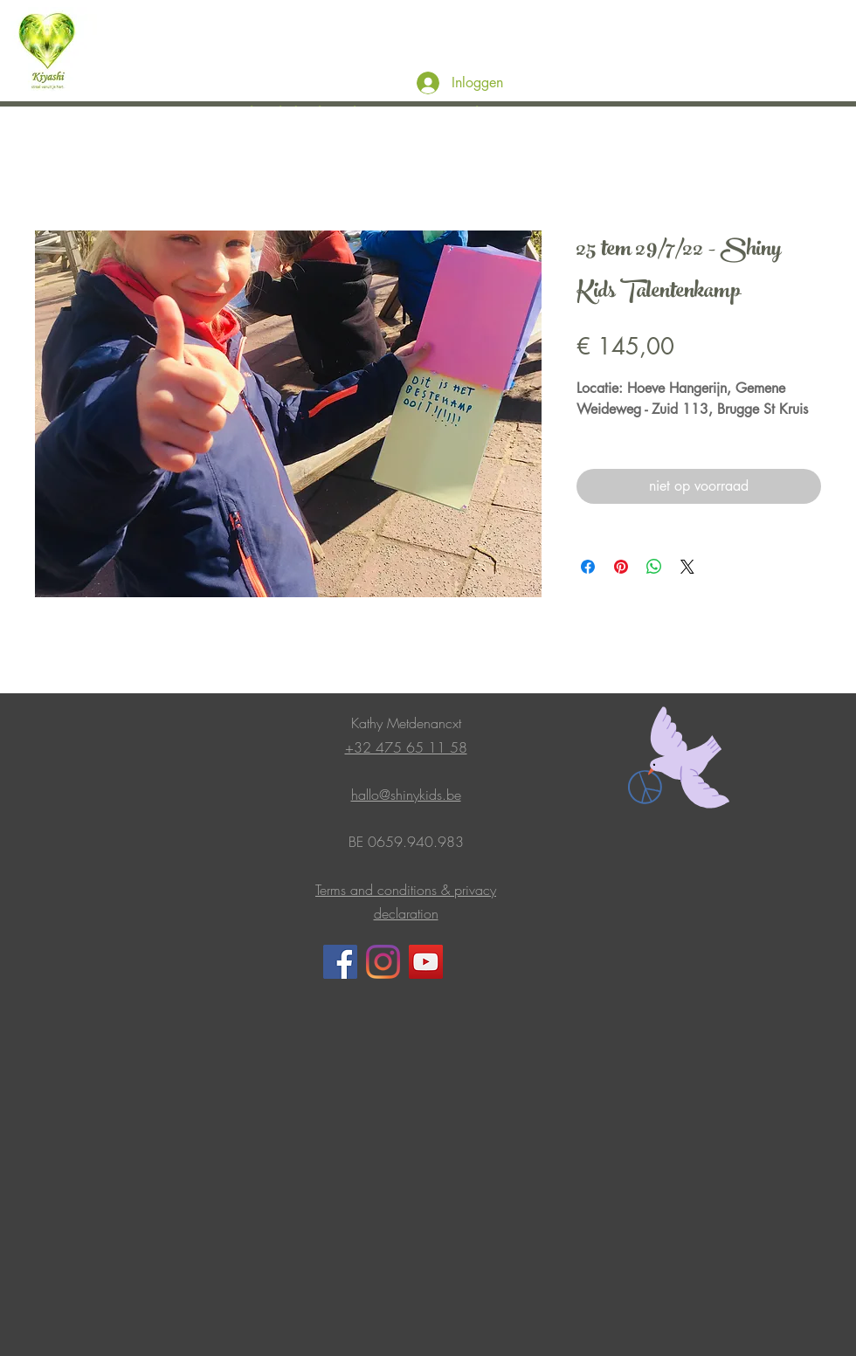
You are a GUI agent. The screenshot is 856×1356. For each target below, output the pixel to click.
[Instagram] (383, 962)
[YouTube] (426, 962)
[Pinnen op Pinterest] (621, 566)
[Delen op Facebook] (587, 566)
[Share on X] (687, 566)
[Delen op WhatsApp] (654, 566)
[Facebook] (340, 962)
